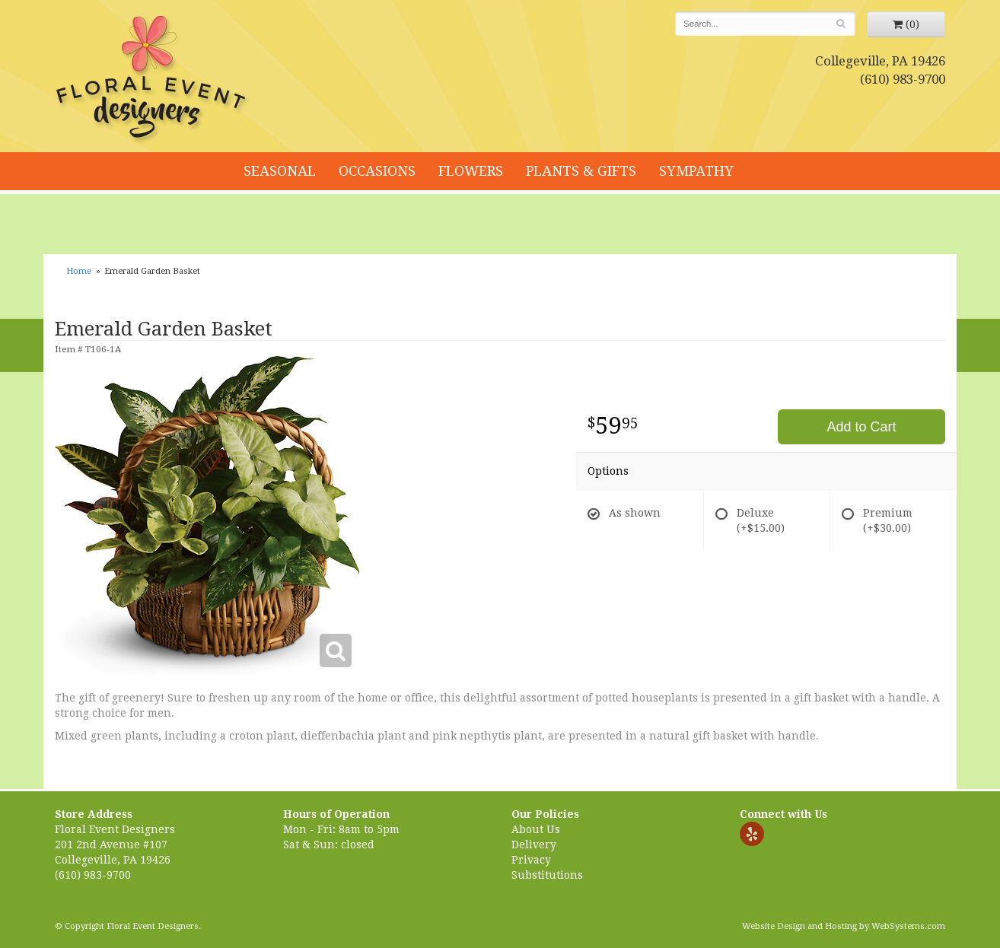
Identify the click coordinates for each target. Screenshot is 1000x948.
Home (78, 271)
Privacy (531, 860)
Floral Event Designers (153, 80)
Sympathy (696, 171)
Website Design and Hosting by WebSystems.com (843, 926)
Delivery (533, 844)
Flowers (470, 171)
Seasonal (280, 171)
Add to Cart (861, 426)
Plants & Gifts (581, 171)
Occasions (377, 171)
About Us (535, 829)
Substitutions (547, 875)
